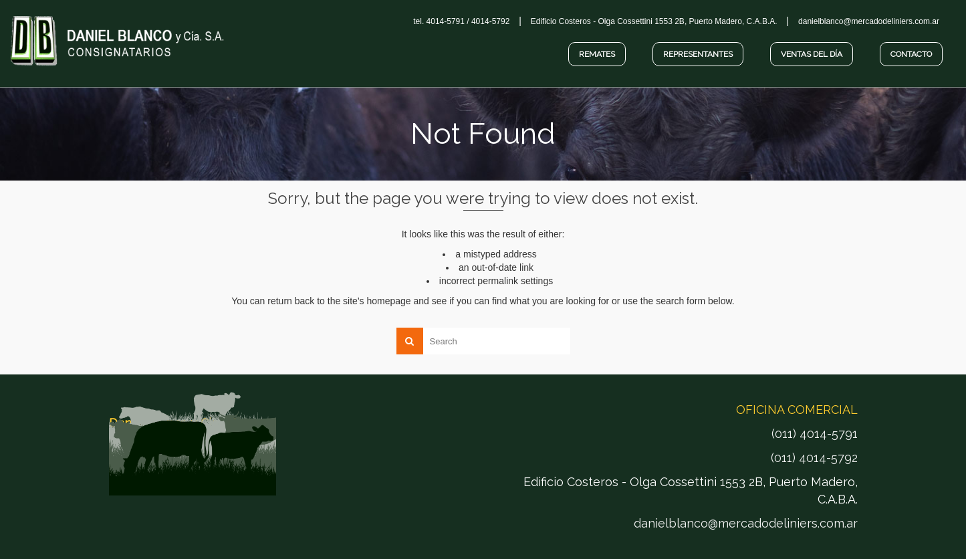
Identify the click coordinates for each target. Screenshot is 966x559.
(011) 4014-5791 (814, 434)
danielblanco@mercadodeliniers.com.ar (746, 523)
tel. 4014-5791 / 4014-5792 (461, 21)
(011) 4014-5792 (814, 458)
